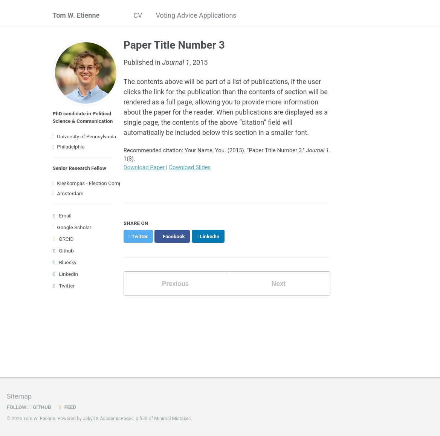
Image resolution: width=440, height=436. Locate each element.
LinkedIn (65, 274)
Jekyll (89, 418)
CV (137, 15)
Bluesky (64, 262)
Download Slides (190, 167)
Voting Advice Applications (196, 15)
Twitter (64, 286)
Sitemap (19, 396)
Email (62, 216)
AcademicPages (116, 418)
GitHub (40, 407)
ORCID (63, 239)
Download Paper (144, 167)
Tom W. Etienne (76, 15)
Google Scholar (72, 227)
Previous (175, 284)
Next (278, 284)
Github (63, 251)
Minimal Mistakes (172, 418)
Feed (66, 407)
